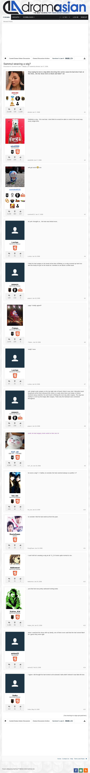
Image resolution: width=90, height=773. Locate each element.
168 (9, 298)
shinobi (38, 66)
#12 (84, 581)
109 (15, 342)
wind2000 (30, 160)
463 (15, 214)
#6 (85, 342)
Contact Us (65, 759)
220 (9, 509)
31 (15, 256)
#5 (85, 298)
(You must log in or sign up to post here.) (75, 715)
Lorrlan (15, 242)
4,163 (9, 465)
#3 (85, 214)
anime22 (15, 653)
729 (15, 112)
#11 (84, 548)
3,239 (9, 214)
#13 (84, 625)
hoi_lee (15, 496)
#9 (85, 466)
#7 (85, 384)
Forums (6, 17)
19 (9, 548)
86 (9, 581)
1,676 (9, 342)
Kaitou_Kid (15, 611)
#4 (85, 256)
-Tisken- (15, 328)
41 (15, 509)
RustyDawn (15, 534)
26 (15, 548)
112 (9, 709)
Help (71, 759)
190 (15, 160)
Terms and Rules (79, 759)
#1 (85, 112)
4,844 (9, 160)
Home (59, 759)
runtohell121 (31, 214)
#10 (84, 509)
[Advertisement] (45, 40)
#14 (84, 667)
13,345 (9, 112)
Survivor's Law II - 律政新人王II (20, 66)
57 (9, 256)
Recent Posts (7, 21)
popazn (15, 284)
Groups (15, 17)
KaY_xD (30, 466)
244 (15, 298)
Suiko (15, 695)
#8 (85, 426)
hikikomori (15, 568)
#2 (85, 160)
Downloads (28, 17)
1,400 (9, 625)
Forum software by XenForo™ (18, 769)
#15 (84, 709)
